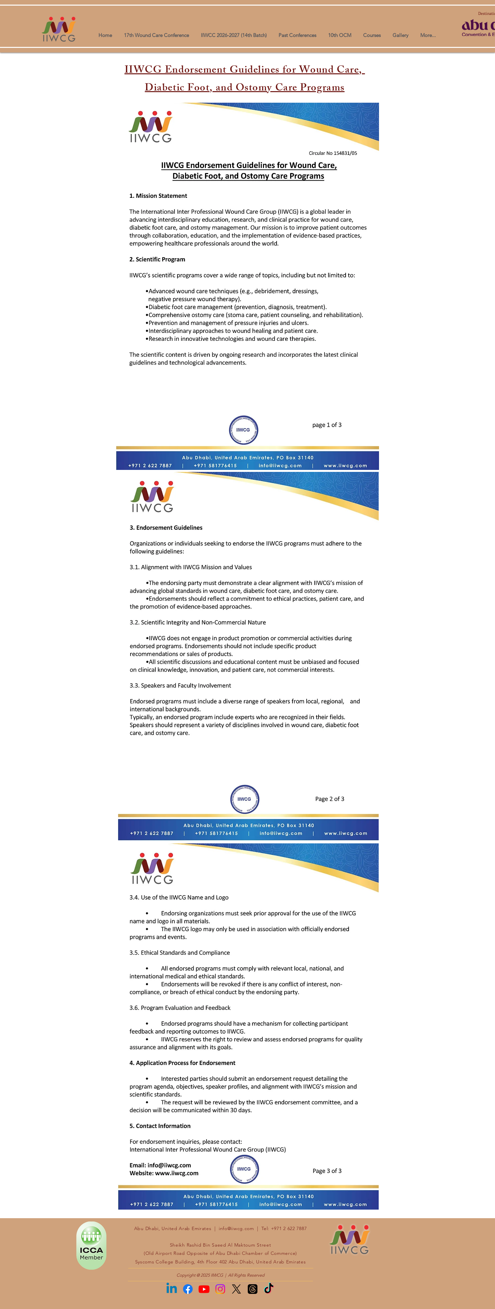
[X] (236, 1289)
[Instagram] (220, 1289)
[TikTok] (268, 1289)
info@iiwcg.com (236, 1228)
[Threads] (252, 1289)
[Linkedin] (171, 1289)
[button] (400, 32)
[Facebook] (187, 1289)
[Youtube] (204, 1289)
